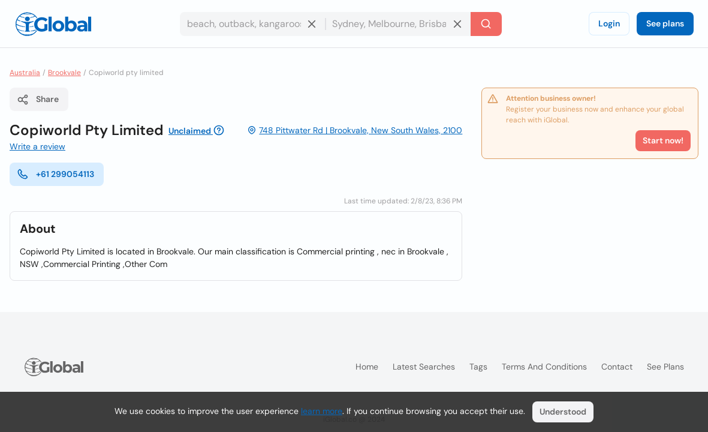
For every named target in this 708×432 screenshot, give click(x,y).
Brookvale (64, 72)
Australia (25, 72)
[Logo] (53, 24)
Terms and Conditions (544, 366)
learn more (321, 411)
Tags (478, 366)
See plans (665, 23)
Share (38, 100)
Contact (616, 366)
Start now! (663, 140)
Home (366, 366)
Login (609, 23)
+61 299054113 (55, 174)
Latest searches (424, 366)
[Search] (486, 24)
